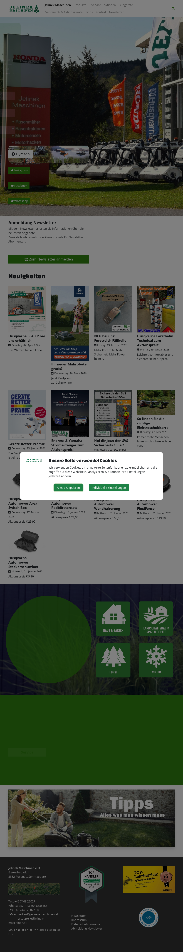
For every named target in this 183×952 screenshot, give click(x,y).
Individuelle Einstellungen (109, 488)
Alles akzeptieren (68, 488)
